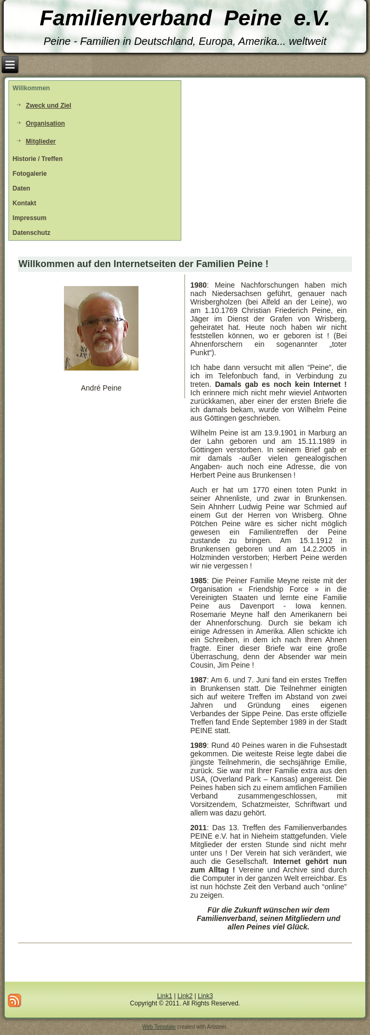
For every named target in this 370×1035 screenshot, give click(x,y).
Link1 (164, 996)
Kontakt (24, 203)
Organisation (45, 123)
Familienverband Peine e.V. (185, 18)
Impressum (30, 218)
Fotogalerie (30, 173)
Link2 (185, 996)
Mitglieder (41, 141)
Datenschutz (31, 232)
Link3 (205, 996)
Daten (21, 188)
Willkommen (31, 88)
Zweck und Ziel (48, 105)
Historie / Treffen (38, 159)
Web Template (159, 1027)
